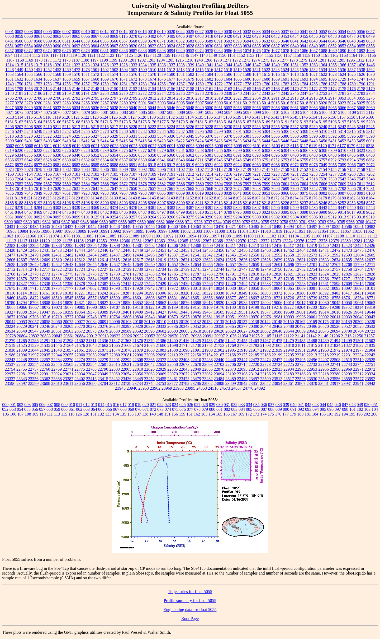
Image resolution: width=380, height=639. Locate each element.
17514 (254, 283)
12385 (33, 245)
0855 (361, 46)
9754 (255, 222)
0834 (247, 46)
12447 (114, 250)
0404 (161, 36)
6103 (276, 145)
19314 (358, 307)
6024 (124, 145)
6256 (114, 150)
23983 (178, 388)
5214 (85, 126)
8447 (342, 207)
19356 (56, 312)
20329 (149, 326)
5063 (313, 107)
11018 (265, 231)
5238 (304, 126)
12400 (126, 245)
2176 (351, 88)
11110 (350, 236)
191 (330, 414)
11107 (327, 236)
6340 (76, 155)
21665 (114, 345)
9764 (331, 222)
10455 (137, 226)
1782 (285, 84)
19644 (370, 312)
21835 (370, 345)
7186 (123, 174)
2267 (95, 93)
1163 (344, 55)
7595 (228, 183)
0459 (342, 36)
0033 (256, 31)
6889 (123, 164)
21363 (126, 340)
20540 (21, 331)
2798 (123, 98)
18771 (370, 298)
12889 (137, 279)
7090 (133, 169)
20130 (184, 321)
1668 (95, 79)
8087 (342, 193)
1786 (323, 84)
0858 (19, 50)
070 (138, 409)
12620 (172, 260)
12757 (335, 269)
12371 (252, 241)
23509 (265, 378)
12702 (323, 264)
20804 (22, 336)
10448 (114, 226)
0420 (228, 36)
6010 (38, 145)
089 (279, 409)
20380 (254, 326)
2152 (133, 88)
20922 (115, 336)
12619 (161, 260)
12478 (21, 255)
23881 (323, 383)
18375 (288, 293)
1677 (171, 79)
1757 (85, 84)
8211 (199, 202)
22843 (184, 369)
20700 (346, 331)
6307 (313, 150)
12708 (346, 264)
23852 (265, 383)
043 (315, 404)
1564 (19, 74)
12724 (79, 269)
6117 (304, 145)
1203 (151, 60)
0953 (190, 50)
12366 (194, 241)
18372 (277, 293)
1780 (266, 84)
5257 (95, 131)
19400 (114, 312)
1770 (209, 84)
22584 (91, 364)
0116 (123, 36)
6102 (266, 145)
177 (285, 414)
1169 (29, 60)
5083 (124, 112)
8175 (304, 198)
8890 (275, 212)
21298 (68, 340)
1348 (266, 65)
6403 (313, 155)
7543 (342, 179)
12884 (91, 279)
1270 (217, 60)
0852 (332, 46)
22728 (300, 364)
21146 (323, 336)
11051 (300, 231)
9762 (312, 222)
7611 (361, 183)
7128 (228, 169)
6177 (342, 145)
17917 (126, 288)
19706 (33, 317)
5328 (104, 136)
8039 (228, 193)
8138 (104, 198)
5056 (256, 107)
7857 (57, 193)
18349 (242, 293)
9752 (246, 222)
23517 (288, 378)
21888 (172, 350)
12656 (219, 264)
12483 (79, 255)
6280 (171, 150)
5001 (142, 103)
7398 (142, 179)
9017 (351, 212)
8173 (285, 198)
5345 (190, 136)
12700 (300, 264)
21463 (254, 340)
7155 (332, 169)
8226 (285, 202)
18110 (10, 293)
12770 (33, 274)
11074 (54, 236)
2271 (133, 93)
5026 (370, 103)
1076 (266, 50)
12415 (265, 245)
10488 (265, 226)
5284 (161, 131)
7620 (57, 188)
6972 (294, 164)
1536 (342, 69)
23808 (219, 383)
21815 (312, 345)
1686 (247, 79)
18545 (68, 298)
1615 (266, 74)
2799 (133, 98)
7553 (28, 183)
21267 (369, 336)
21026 (231, 336)
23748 (149, 383)
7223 (275, 174)
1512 (171, 69)
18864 (172, 302)
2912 (285, 98)
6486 (361, 155)
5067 (351, 107)
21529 (33, 345)
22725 (288, 364)
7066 (351, 164)
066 (109, 409)
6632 (85, 160)
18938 (242, 302)
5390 (313, 136)
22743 (346, 364)
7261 (361, 174)
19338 (21, 312)
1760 (114, 84)
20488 (288, 326)
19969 (242, 317)
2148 (95, 88)
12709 (358, 264)
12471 (323, 250)
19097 (103, 307)
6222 (28, 150)
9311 (323, 217)
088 (271, 409)
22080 (114, 355)
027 (197, 404)
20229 (21, 326)
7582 (161, 183)
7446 (256, 179)
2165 (247, 88)
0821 (142, 46)
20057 (33, 321)
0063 (57, 36)
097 (338, 409)
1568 (57, 74)
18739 (312, 298)
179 (293, 414)
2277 (190, 93)
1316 (28, 65)
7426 (228, 179)
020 (145, 404)
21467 (265, 340)
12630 (288, 260)
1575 (123, 74)
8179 (332, 198)
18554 (79, 298)
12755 (323, 269)
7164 (28, 174)
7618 (38, 188)
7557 (47, 183)
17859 (79, 288)
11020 (288, 231)
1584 (209, 74)
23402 (79, 378)
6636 (114, 160)
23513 (277, 378)
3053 (342, 98)
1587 (237, 74)
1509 (142, 69)
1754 (57, 84)
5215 (95, 126)
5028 (19, 107)
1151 (231, 55)
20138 (253, 321)
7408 (180, 179)
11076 (65, 236)
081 (219, 409)
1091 (351, 50)
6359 (161, 155)
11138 (78, 241)
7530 (323, 179)
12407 (184, 245)
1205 (170, 60)
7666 (199, 188)
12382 (368, 241)
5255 (85, 131)
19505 (219, 312)
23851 (254, 383)
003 (27, 404)
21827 (346, 345)
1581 (180, 74)
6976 (313, 164)
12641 (45, 264)
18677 (230, 298)
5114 (19, 117)
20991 (208, 336)
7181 (76, 174)
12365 (183, 241)
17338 (45, 283)
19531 (242, 312)
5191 (285, 122)
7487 (285, 179)
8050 (247, 193)
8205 (142, 202)
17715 (33, 288)
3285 (85, 103)
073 (160, 409)
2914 (304, 98)
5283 (152, 131)
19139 (172, 307)
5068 (361, 107)
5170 (95, 122)
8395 (247, 207)
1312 (360, 60)
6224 (47, 150)
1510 (152, 69)
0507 (28, 41)
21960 (312, 350)
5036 (95, 107)
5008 (209, 103)
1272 (236, 60)
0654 (28, 46)
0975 (209, 50)
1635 (47, 79)
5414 (104, 141)
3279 (28, 103)
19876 (196, 317)
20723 (370, 331)
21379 (149, 340)
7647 (114, 188)
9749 (227, 222)
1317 (38, 65)
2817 (199, 98)
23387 (68, 378)
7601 (285, 183)
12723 (68, 269)
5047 (180, 107)
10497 (312, 226)
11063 (8, 236)
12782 (137, 274)
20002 (323, 317)
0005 (47, 31)
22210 (300, 355)
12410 (219, 245)
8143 (133, 198)
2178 (361, 88)
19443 (184, 312)
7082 (67, 169)
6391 (237, 155)
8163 (218, 198)
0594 (247, 41)
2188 (57, 93)
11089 (134, 236)
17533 (265, 283)
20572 (79, 331)
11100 (248, 236)
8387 (190, 207)
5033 (66, 107)
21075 (254, 336)
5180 (190, 122)
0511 (66, 41)
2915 (313, 98)
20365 (230, 326)
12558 (288, 255)
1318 (47, 65)
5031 (47, 107)
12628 (265, 260)
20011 (335, 317)
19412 (149, 312)
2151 (123, 88)
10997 (162, 231)
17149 (230, 279)
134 (115, 414)
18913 (207, 302)
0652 (19, 46)
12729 (126, 269)
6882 (66, 164)
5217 (114, 126)
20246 (45, 326)
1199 (113, 60)
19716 (45, 317)
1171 (48, 60)
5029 (28, 107)
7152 (304, 169)
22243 (10, 359)
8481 (95, 212)
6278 (152, 150)
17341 (56, 283)
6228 (85, 150)
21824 (335, 345)
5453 (351, 141)
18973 (254, 302)
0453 (285, 36)
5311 (332, 131)
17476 (230, 283)
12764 (358, 269)
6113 (285, 145)
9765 (341, 222)
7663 (180, 188)
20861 (68, 336)
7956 (114, 193)
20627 (242, 331)
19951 (230, 317)
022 (160, 404)
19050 (346, 302)
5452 (342, 141)
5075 (48, 112)
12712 (10, 269)
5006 (190, 103)
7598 (256, 183)
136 (130, 414)
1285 (341, 60)
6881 (57, 164)
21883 (161, 350)
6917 (171, 164)
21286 (33, 340)
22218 (323, 355)
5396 (351, 136)
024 (175, 404)
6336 (38, 155)
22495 (300, 359)
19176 (219, 307)
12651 (161, 264)
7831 (370, 188)
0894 (171, 50)
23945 (120, 388)
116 (71, 414)
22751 (370, 364)
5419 (152, 141)
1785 (313, 84)
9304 (294, 217)
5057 (266, 107)
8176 (313, 198)
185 (322, 414)
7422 (209, 179)
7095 (152, 169)
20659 (300, 331)
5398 (370, 136)
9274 (180, 217)
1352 (304, 65)
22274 (79, 359)
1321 (66, 65)
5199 (361, 122)
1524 (285, 69)
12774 (56, 274)
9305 (304, 217)
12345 (90, 241)
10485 (254, 226)
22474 (265, 359)
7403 (161, 179)
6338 (57, 155)
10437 (68, 226)
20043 (370, 317)
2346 (294, 93)
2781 (342, 93)
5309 (313, 131)
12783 (149, 274)
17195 (288, 279)
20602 (161, 331)
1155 (269, 55)
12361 (136, 241)
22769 (56, 369)
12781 (126, 274)
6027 (152, 145)
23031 (68, 374)
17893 (103, 288)
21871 (103, 350)
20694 (335, 331)
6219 (9, 150)
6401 (304, 155)
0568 (133, 41)
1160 (316, 55)
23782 (184, 383)
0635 (275, 41)
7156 (342, 169)
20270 (79, 326)
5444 (266, 141)
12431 (45, 250)
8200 (104, 202)
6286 (228, 150)
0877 (76, 50)
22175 (242, 355)
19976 (265, 317)
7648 (123, 188)
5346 (199, 136)
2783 (361, 93)
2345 (285, 93)
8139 (114, 198)
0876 (66, 50)
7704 (304, 188)
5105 (314, 112)
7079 (38, 169)
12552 (277, 255)
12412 (242, 245)
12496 (149, 255)
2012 (38, 88)
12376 (299, 241)
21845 (45, 350)
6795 (361, 160)
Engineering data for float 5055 (190, 609)
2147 (85, 88)
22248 (21, 359)
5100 (266, 112)
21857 (68, 350)
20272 (91, 326)
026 (190, 404)
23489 (230, 378)
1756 (76, 84)
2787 (28, 98)
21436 (219, 340)
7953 (104, 193)
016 (116, 404)
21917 (254, 350)
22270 (68, 359)
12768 (10, 274)
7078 (29, 169)
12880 (45, 279)
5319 (19, 136)
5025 (361, 103)
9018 (361, 212)
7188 (142, 174)
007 (49, 404)
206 (374, 414)
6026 (143, 145)
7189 (152, 174)
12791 (230, 274)
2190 (76, 93)
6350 (85, 155)
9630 (27, 222)
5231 (237, 126)
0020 (171, 31)
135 (123, 414)
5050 (209, 107)
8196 (66, 202)
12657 (230, 264)
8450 (351, 207)
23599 (33, 383)
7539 (332, 179)
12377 (310, 241)
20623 (230, 331)
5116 (38, 117)
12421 (335, 245)
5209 (38, 126)
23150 (277, 374)
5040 (133, 107)
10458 (161, 226)
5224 (171, 126)
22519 (358, 359)
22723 (265, 364)
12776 (79, 274)
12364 (171, 241)
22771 (68, 369)
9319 (370, 217)
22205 (288, 355)
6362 (190, 155)
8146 (161, 198)
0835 (256, 46)
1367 (351, 65)
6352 (95, 155)
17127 (219, 279)
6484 (342, 155)
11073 (42, 236)
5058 (275, 107)
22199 (277, 355)
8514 (218, 212)
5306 (285, 131)
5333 (152, 136)
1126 (138, 55)
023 (168, 404)
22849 (196, 369)
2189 (66, 93)
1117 (54, 55)
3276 (370, 98)
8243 (313, 202)
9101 (85, 217)
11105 (305, 236)
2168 (275, 88)
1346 (247, 65)
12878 (21, 279)
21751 (207, 345)
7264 (19, 179)
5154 (313, 117)
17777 (68, 288)
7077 (19, 169)
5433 (237, 141)
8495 (152, 212)
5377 (218, 136)
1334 (142, 65)
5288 (190, 131)
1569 (66, 74)
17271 (346, 279)
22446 (230, 359)
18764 (358, 298)
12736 (172, 269)
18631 (172, 298)
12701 (312, 264)
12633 (323, 260)
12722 (56, 269)
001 (13, 404)
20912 (92, 336)
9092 (38, 217)
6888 (114, 164)
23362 (45, 378)
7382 (104, 179)
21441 (230, 340)
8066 (285, 193)
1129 (166, 55)
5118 (47, 117)
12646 (103, 264)
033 (242, 404)
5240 (323, 126)
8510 (199, 212)
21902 (219, 350)
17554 (312, 283)
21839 (21, 350)
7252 (304, 174)
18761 (346, 298)
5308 (304, 131)
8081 (313, 193)
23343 (21, 378)
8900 (323, 212)
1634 (38, 79)
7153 (313, 169)
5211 (57, 126)
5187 (247, 122)
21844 (33, 350)
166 (226, 414)
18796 (33, 302)
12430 (33, 250)
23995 (190, 388)
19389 (103, 312)
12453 (184, 250)
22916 (265, 369)
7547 (361, 179)
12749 (265, 269)
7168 (66, 174)
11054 (323, 231)
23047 (91, 374)
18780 (10, 302)
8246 (323, 202)
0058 (9, 36)
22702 (219, 364)
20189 (346, 321)
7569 (114, 183)
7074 (10, 169)
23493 (242, 378)
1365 (332, 65)
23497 (254, 378)
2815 (180, 98)
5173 (123, 122)
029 (212, 404)
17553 (300, 283)
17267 (335, 279)
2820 (228, 98)
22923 (277, 369)
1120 (82, 55)
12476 (370, 250)
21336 (103, 340)
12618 (149, 260)
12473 (346, 250)
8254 (361, 202)
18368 (265, 293)
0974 (199, 50)
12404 (161, 245)
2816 (190, 98)
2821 (237, 98)
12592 (335, 255)
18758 (335, 298)
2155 (161, 88)
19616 (335, 312)
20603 (172, 331)
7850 (47, 193)
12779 (103, 274)
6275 (123, 150)
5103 (295, 112)
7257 (332, 174)
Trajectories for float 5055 (190, 591)
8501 (190, 212)
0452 (275, 36)
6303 (275, 150)
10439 (79, 226)
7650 (133, 188)
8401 (266, 207)
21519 (10, 345)
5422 (180, 141)
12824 (323, 274)
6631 (76, 160)
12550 (254, 255)
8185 (9, 202)
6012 (57, 145)
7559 (66, 183)
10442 (91, 226)
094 (315, 409)
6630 (66, 160)
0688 (38, 46)
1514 (190, 69)
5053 (237, 107)
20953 (150, 336)
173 (256, 414)
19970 (254, 317)
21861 (79, 350)
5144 (284, 117)
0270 (133, 36)
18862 (161, 302)
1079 (294, 50)
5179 (180, 122)
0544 (76, 41)
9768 (360, 222)
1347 (256, 65)
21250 (358, 336)
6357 (142, 155)
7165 (38, 174)
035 (256, 404)
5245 (370, 126)
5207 (19, 126)
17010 (161, 279)
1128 (157, 55)
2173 (323, 88)
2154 (152, 88)
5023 (342, 103)
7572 (123, 183)
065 (101, 409)
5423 (190, 141)
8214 (228, 202)
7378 (85, 179)
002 (20, 404)
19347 (45, 312)
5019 (313, 103)
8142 (123, 198)
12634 (335, 260)
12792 (242, 274)
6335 (28, 155)
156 (175, 414)
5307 (294, 131)
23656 (79, 383)
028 (205, 404)
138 (145, 414)
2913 (294, 98)
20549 (45, 331)
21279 (10, 340)
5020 (323, 103)
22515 (346, 359)
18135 (33, 293)
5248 (28, 131)
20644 (288, 331)
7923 (85, 193)
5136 (208, 117)
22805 (126, 369)
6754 (294, 160)
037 (271, 404)
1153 (250, 55)
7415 (199, 179)
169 (241, 414)
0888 (142, 50)
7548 (370, 179)
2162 (218, 88)
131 (93, 414)
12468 (312, 250)
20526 (335, 326)
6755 (304, 160)
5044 (152, 107)
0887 (133, 50)
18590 (114, 298)
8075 (304, 193)
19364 (79, 312)
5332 (142, 136)
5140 (246, 117)
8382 (161, 207)
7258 (342, 174)
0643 (313, 41)
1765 (161, 84)
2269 (114, 93)
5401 (28, 141)
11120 (45, 241)
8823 (266, 212)
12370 (241, 241)
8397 (256, 207)
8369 (95, 207)
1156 (278, 55)
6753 (285, 160)
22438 (207, 359)
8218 (266, 202)
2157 (180, 88)
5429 (228, 141)
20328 (137, 326)
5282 (142, 131)
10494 (288, 226)
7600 (275, 183)
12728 (114, 269)
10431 (10, 226)
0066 (85, 36)
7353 (66, 179)
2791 (66, 98)
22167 (219, 355)
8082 (323, 193)
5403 (47, 141)
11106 (316, 236)
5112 (370, 112)
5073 (29, 112)
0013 (114, 31)
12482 (68, 255)
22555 (45, 364)
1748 (370, 79)
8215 (237, 202)
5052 (228, 107)
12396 (103, 245)
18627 (161, 298)
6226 (66, 150)
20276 (103, 326)
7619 (47, 188)
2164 (237, 88)
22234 (358, 355)
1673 (142, 79)
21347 (114, 340)
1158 (297, 55)
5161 (9, 122)
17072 (184, 279)
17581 (323, 283)
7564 (85, 183)
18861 (149, 302)
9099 (76, 217)
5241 (332, 126)
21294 (56, 340)
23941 (358, 383)
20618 (196, 331)
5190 (275, 122)
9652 (113, 222)
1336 (161, 65)
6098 (238, 145)
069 (131, 409)
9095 (57, 217)
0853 (342, 46)
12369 (229, 241)
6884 (85, 164)
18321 (195, 293)
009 (64, 404)
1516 (209, 69)
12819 (265, 274)
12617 (137, 260)
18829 (114, 302)
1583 (199, 74)
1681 (199, 79)
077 (190, 409)
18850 (126, 302)
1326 (104, 65)
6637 (123, 160)
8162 (209, 198)
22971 (358, 369)
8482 (104, 212)
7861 (66, 193)
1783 (294, 84)
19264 (300, 307)
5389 (304, 136)
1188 (85, 60)
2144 (57, 88)
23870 (312, 383)
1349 (275, 65)
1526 (304, 69)
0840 (294, 46)
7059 (342, 164)
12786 (184, 274)
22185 (254, 355)
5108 (342, 112)
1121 (91, 55)
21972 (335, 350)
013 (94, 404)
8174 (294, 198)
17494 (242, 283)
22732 (312, 364)
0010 (85, 31)
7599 (266, 183)
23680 (91, 383)
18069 (300, 288)
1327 (114, 65)
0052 (323, 31)
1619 (304, 74)
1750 (19, 84)
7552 (19, 183)
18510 (56, 298)
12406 (172, 245)
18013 (196, 288)
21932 (265, 350)
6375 (199, 155)
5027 (9, 107)
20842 (57, 336)
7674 (237, 188)
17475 (219, 283)
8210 (190, 202)
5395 (342, 136)
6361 (180, 155)
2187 (47, 93)
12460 (265, 250)
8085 (332, 193)
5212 (66, 126)
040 (293, 404)
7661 (171, 188)
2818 (209, 98)
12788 (207, 274)
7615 (28, 188)
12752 (300, 269)
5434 (247, 141)
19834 (137, 317)
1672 (133, 79)
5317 (370, 131)
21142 (311, 336)
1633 (28, 79)
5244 (361, 126)
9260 (142, 217)
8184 (370, 198)
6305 (294, 150)
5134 (189, 117)
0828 (190, 46)
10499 (323, 226)
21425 (196, 340)
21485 (300, 340)
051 (375, 404)
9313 (342, 217)
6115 (294, 145)
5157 (341, 117)
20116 (172, 321)
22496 (312, 359)
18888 (196, 302)
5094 (228, 112)
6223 (38, 150)
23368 (56, 378)
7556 (38, 183)
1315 (19, 65)
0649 (361, 41)
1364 (323, 65)
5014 (266, 103)
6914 (142, 164)
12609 (45, 260)
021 (153, 404)
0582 (180, 41)
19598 (288, 312)
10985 (34, 231)
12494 (137, 255)
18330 (218, 293)
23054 (126, 374)
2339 (228, 93)
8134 (95, 198)
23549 (323, 378)
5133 (180, 117)
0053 (332, 31)
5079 (86, 112)
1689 (275, 79)
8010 (190, 193)
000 (5, 404)
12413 (254, 245)
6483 (332, 155)
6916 (161, 164)
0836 (266, 46)
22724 (277, 364)
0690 (57, 46)
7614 (19, 188)
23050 (114, 374)
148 (160, 414)
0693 (85, 46)
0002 (19, 31)
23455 (161, 378)
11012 (231, 231)
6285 (218, 150)
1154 (259, 55)
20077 (80, 321)
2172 (313, 88)
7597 (247, 183)
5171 (104, 122)
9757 (274, 222)
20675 (323, 331)
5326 (85, 136)
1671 (123, 79)
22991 (45, 374)
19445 (196, 312)
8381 (152, 207)
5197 (342, 122)
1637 (57, 79)
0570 (152, 41)
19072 (45, 307)
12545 (230, 255)
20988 (196, 336)
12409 (207, 245)
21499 (346, 340)
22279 (103, 359)
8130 (85, 198)
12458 (242, 250)
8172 (275, 198)
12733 (149, 269)
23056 (137, 374)
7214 (209, 174)
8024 (209, 193)
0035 (275, 31)
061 (72, 409)
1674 (152, 79)
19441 (172, 312)
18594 (126, 298)
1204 (160, 60)
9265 (161, 217)
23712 (114, 383)
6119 (313, 145)
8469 (38, 212)
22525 (370, 359)
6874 (28, 164)
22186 (265, 355)
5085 (143, 112)
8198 (85, 202)
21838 (10, 350)
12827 (358, 274)
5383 (256, 136)
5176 (152, 122)
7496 (294, 179)
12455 (207, 250)
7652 (142, 188)
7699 (285, 188)
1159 (306, 55)
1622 (323, 74)
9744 (217, 222)
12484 (91, 255)
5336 (171, 136)
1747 (361, 79)
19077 (68, 307)
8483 (114, 212)
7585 (171, 183)
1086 (304, 50)
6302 (266, 150)
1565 (28, 74)
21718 (184, 345)
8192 (38, 202)
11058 (357, 231)
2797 (114, 98)
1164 (353, 55)
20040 (358, 317)
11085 (111, 236)
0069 (114, 36)
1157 (287, 55)
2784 (370, 93)
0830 (209, 46)
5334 (161, 136)
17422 (137, 283)
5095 (238, 112)
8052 (256, 193)
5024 (351, 103)
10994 (127, 231)
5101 (276, 112)
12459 (254, 250)
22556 (56, 364)
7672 (228, 188)
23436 (126, 378)
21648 (91, 345)
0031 (237, 31)
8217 (256, 202)
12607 (21, 260)
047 (345, 404)
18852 (137, 302)
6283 (199, 150)
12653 (184, 264)
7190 (161, 174)
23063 (149, 374)
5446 (285, 141)
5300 (228, 131)
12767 (370, 269)
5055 (247, 107)
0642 (304, 41)
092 (301, 409)
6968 (275, 164)
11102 (271, 236)
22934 (288, 369)
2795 (95, 98)
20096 (115, 321)
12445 (91, 250)
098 (345, 409)
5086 (152, 112)
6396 (275, 155)
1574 (114, 74)
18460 (10, 298)
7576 (142, 183)
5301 (237, 131)
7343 (28, 179)
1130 (175, 55)
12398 (114, 245)
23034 (79, 374)
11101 (260, 236)
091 (293, 409)
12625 (230, 260)
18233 (91, 293)
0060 (28, 36)
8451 (361, 207)
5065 (332, 107)
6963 (256, 164)
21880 (149, 350)
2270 (123, 93)
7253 (313, 174)
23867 (300, 383)
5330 (123, 136)
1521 (256, 69)
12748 (254, 269)
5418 (142, 141)
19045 (335, 302)
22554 (33, 364)
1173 (66, 60)
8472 (47, 212)
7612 (370, 183)
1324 (95, 65)
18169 (56, 293)
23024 (56, 374)
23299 (346, 374)
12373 (275, 241)
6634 (104, 160)
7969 (133, 193)
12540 (184, 255)
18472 (33, 298)
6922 (218, 164)
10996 (150, 231)
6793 (342, 160)
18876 (184, 302)
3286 (95, 103)
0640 (285, 41)
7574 (133, 183)
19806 (126, 317)
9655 (122, 222)
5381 (247, 136)
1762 (133, 84)
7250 (285, 174)
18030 (230, 288)
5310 (323, 131)
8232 (294, 202)
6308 (323, 150)
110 (43, 414)
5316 (361, 131)
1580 (171, 74)
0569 (142, 41)
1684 (228, 79)
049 (360, 404)
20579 (103, 331)
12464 (300, 250)
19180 (230, 307)
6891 (133, 164)
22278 (91, 359)
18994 (265, 302)
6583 (38, 160)
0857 (9, 50)
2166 (256, 88)
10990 (92, 231)
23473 (184, 378)
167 (234, 414)
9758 (284, 222)
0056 (361, 31)
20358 (219, 326)
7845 (28, 193)
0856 (370, 46)
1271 (227, 60)
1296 (350, 60)
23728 (126, 383)
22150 (196, 355)
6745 (209, 160)
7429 (237, 179)
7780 (323, 188)
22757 (33, 369)
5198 (351, 122)
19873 (172, 317)
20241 (33, 326)
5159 (360, 117)
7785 (332, 188)
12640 (33, 264)
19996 (300, 317)
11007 (208, 231)
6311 (351, 150)
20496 (312, 326)
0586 (199, 41)
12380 (345, 241)
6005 (19, 145)
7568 (104, 183)
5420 (161, 141)
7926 (95, 193)
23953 (143, 388)
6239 (104, 150)
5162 (19, 122)
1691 (285, 79)
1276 (274, 60)
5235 (275, 126)
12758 (346, 269)
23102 (230, 374)
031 (227, 404)
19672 (10, 317)
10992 (116, 231)
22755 (21, 369)
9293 (228, 217)
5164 (38, 122)
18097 (346, 288)
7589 (199, 183)
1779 (256, 84)
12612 (79, 260)
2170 (294, 88)
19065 (10, 307)
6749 (247, 160)
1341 (209, 65)
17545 (288, 283)
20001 (312, 317)
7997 (152, 193)
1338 (180, 65)
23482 (207, 378)
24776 (248, 388)
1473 (85, 69)
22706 (230, 364)
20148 (277, 321)
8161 (199, 198)
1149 (213, 55)
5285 (171, 131)
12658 (242, 264)
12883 (79, 279)
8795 (237, 212)
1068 (237, 50)
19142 (184, 307)
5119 (57, 117)
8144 (142, 198)
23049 (103, 374)
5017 (294, 103)
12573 (312, 255)
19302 (346, 307)
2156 (171, 88)
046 (338, 404)
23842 (242, 383)
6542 (28, 160)
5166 (57, 122)
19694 (21, 317)
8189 (28, 202)
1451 (38, 69)
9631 (37, 222)
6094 (200, 145)
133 (108, 414)
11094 (191, 236)
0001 (9, 31)
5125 (113, 117)
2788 (38, 98)
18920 (219, 302)
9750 (236, 222)
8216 (247, 202)
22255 (33, 359)
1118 (64, 55)
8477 (76, 212)
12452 (172, 250)
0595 (256, 41)
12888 (126, 279)
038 (279, 404)
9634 (56, 222)
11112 (372, 236)
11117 (22, 241)
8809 (247, 212)
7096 (162, 169)
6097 (228, 145)
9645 (84, 222)
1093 (370, 50)
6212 (361, 145)
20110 (161, 321)
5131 (161, 117)
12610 (56, 260)
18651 (196, 298)
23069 (161, 374)
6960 (247, 164)
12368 (217, 241)
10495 (300, 226)
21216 (346, 336)
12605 (370, 255)
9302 (275, 217)
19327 (10, 312)
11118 (33, 241)
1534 (323, 69)
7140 (256, 169)
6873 (19, 164)
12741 (196, 269)
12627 (254, 260)
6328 (370, 150)
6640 (152, 160)
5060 (285, 107)
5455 (361, 141)
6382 (218, 155)
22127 (184, 355)
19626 (346, 312)
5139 (237, 117)
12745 (230, 269)
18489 (45, 298)
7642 (104, 188)
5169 (85, 122)
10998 (174, 231)
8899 (313, 212)
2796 (104, 98)
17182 (277, 279)
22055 (68, 355)
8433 (304, 207)
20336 (172, 326)
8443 (323, 207)
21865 (91, 350)
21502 (370, 340)
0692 (76, 46)
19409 (137, 312)
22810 (137, 369)
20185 (335, 321)
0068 (104, 36)
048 (352, 404)
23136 (265, 374)
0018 (152, 31)
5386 (285, 136)
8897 (294, 212)
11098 (225, 236)
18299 (149, 293)
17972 (172, 288)
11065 (19, 236)
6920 (199, 164)
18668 (219, 298)
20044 (10, 321)
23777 (172, 383)
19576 (254, 312)
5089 (181, 112)
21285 (21, 340)
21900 (207, 350)
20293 (126, 326)
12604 (358, 255)
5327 (95, 136)
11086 (122, 236)
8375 (123, 207)
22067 (103, 355)
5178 (171, 122)
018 (131, 404)
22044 (56, 355)
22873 (230, 369)
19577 (265, 312)
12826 (346, 274)
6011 (48, 145)
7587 (190, 183)
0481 (9, 41)
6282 (190, 150)
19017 (300, 302)
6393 (256, 155)
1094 (8, 55)
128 (86, 414)
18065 (288, 288)
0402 (152, 36)
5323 (57, 136)
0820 (133, 46)
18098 (358, 288)
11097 (214, 236)
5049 (199, 107)
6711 (199, 160)
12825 (335, 274)
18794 (21, 302)
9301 (266, 217)
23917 (335, 383)
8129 (76, 198)
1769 (199, 84)
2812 (152, 98)
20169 (311, 321)
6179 (351, 145)
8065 (275, 193)
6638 (133, 160)
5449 (313, 141)
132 (101, 414)
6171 (332, 145)
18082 (323, 288)
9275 (190, 217)
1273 (246, 60)
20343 (184, 326)
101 (352, 409)
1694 (313, 79)
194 (344, 414)
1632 (19, 79)
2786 (19, 98)
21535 (45, 345)
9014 (342, 212)
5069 (370, 107)
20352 (196, 326)
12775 (68, 274)
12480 (45, 255)
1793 (9, 88)
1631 (9, 79)
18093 (335, 288)
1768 (190, 84)
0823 (161, 46)
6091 (171, 145)
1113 (18, 55)
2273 (152, 93)
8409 (294, 207)
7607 (332, 183)
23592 (370, 378)
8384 (180, 207)
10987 (58, 231)
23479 (196, 378)
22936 (300, 369)
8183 (361, 198)
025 (182, 404)
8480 (85, 212)
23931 (346, 383)
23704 (103, 383)
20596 (149, 331)
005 (35, 404)
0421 (237, 36)
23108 (242, 374)
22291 (114, 359)
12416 (277, 245)
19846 (161, 317)
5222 (152, 126)
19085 (80, 307)
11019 (277, 231)
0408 (199, 36)
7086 (105, 169)
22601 (103, 364)
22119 (172, 355)
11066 (31, 236)
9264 (152, 217)
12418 (300, 245)
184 (315, 414)
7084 (86, 169)
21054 (243, 336)
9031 (9, 217)
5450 (323, 141)
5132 (170, 117)
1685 (237, 79)
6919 (190, 164)
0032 (247, 31)
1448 (9, 69)
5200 (370, 122)
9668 (179, 222)
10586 (346, 226)
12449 (137, 250)
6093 (190, 145)
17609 (346, 283)
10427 (370, 222)
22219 (335, 355)
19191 (242, 307)
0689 (47, 46)
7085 (95, 169)
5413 (95, 141)
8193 (47, 202)
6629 (57, 160)
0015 (133, 31)
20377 (242, 326)
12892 (149, 279)
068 (123, 409)
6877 (38, 164)
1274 (255, 60)
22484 (288, 359)
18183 (68, 293)
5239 (313, 126)
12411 (230, 245)
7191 (171, 174)
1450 (28, 69)
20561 (56, 331)
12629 (277, 260)
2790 (57, 98)
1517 (218, 69)
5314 (342, 131)
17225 (300, 279)
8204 (133, 202)
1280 (312, 60)
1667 (85, 79)
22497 (323, 359)
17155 (242, 279)
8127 (66, 198)
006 (42, 404)
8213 (218, 202)
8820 (256, 212)
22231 (346, 355)
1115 (36, 55)
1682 (209, 79)
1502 (104, 69)
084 (242, 409)
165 (219, 414)
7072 (370, 164)
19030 (323, 302)
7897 (76, 193)
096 (330, 409)
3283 (66, 103)
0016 (142, 31)
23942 (370, 383)
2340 (237, 93)
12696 (288, 264)
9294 (237, 217)
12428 (10, 250)
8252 (342, 202)
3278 (19, 103)
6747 (228, 160)
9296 (247, 217)
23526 (300, 378)
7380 (95, 179)
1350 (285, 65)
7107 (200, 169)
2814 (171, 98)
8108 (370, 193)
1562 (370, 69)
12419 (312, 245)
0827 (180, 46)
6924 (237, 164)
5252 (66, 131)
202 (367, 414)
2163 (228, 88)
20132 (195, 321)
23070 (172, 374)
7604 (304, 183)
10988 (69, 231)
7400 (152, 179)
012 (86, 404)
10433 (21, 226)
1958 (28, 88)
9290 (209, 217)
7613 (9, 188)
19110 (126, 307)
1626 (361, 74)
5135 (199, 117)
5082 (114, 112)
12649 (137, 264)
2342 (256, 93)
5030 (38, 107)
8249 (332, 202)
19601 (300, 312)
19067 (33, 307)
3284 (76, 103)
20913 (103, 336)
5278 (104, 131)
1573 (104, 74)
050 (367, 404)
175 (271, 414)
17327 (21, 283)
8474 (57, 212)
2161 (209, 88)
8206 (152, 202)
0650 (370, 41)
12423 (346, 245)
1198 (104, 60)
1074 (247, 50)
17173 (265, 279)
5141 (256, 117)
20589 (126, 331)
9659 (141, 222)
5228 (209, 126)
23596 (10, 383)
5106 (323, 112)
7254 (323, 174)
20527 (346, 326)
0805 (104, 46)
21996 (21, 355)
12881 (56, 279)
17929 (137, 288)
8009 (180, 193)
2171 (304, 88)
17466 (207, 283)
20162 (300, 321)
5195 (323, 122)
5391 (323, 136)
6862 (370, 160)
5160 (370, 117)
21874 (114, 350)
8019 (199, 193)
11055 (334, 231)
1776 (228, 84)
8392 (218, 207)
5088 (171, 112)
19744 (79, 317)
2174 (332, 88)
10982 (370, 226)
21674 (137, 345)
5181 (199, 122)
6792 (332, 160)
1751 (28, 84)
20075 (68, 321)
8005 (161, 193)
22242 (370, 355)
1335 (152, 65)
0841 (304, 46)
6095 (209, 145)
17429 (161, 283)
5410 (66, 141)
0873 (38, 50)
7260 (351, 174)
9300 (256, 217)
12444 (79, 250)
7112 (209, 169)
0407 (190, 36)
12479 (33, 255)
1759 (104, 84)
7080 (48, 169)
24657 (236, 388)
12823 (312, 274)
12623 (207, 260)
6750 (256, 160)
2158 (190, 88)
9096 (66, 217)
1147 (194, 55)
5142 (265, 117)
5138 (227, 117)
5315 (351, 131)
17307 (358, 279)
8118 (19, 198)
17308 (370, 279)
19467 (207, 312)
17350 (68, 283)
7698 (275, 188)
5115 (29, 117)
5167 (66, 122)
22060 (79, 355)
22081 (126, 355)
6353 (104, 155)
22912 (254, 369)
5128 (142, 117)
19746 (91, 317)
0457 (323, 36)
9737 (208, 222)
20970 (173, 336)
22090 (137, 355)
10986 (46, 231)
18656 (207, 298)
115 (64, 414)
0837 (275, 46)
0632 (266, 41)
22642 (149, 364)
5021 (332, 103)
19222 (288, 307)
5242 (342, 126)
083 (234, 409)
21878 (126, 350)
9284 (199, 217)
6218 (370, 145)
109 (35, 414)
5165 (47, 122)
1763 (142, 84)
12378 (322, 241)
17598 (335, 283)
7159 (370, 169)
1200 (122, 60)
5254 (76, 131)
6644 (190, 160)
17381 (91, 283)
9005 (332, 212)
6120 (323, 145)
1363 (313, 65)
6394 (266, 155)
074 (168, 409)
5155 (322, 117)
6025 (133, 145)
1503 (114, 69)
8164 (228, 198)
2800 (142, 98)
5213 (76, 126)
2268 (104, 93)
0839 (285, 46)
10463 (196, 226)
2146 (76, 88)
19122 (149, 307)
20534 (10, 331)
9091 (28, 217)
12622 (196, 260)
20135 (218, 321)
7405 (171, 179)
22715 (242, 364)
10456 (149, 226)
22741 (335, 364)
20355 (207, 326)
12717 (45, 269)
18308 (172, 293)
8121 (28, 198)
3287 (104, 103)
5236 (285, 126)
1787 (332, 84)
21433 (207, 340)
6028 (162, 145)
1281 (322, 60)
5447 (294, 141)
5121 (75, 117)
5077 (67, 112)
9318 (361, 217)
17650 (370, 283)
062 (79, 409)
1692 (294, 79)
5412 (85, 141)
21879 (137, 350)
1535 (332, 69)
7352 (57, 179)
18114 (21, 293)
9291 (218, 217)
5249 (38, 131)
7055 (332, 164)
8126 (57, 198)
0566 (114, 41)
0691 (66, 46)
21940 (288, 350)
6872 (9, 164)
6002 (10, 145)
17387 (103, 283)
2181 (19, 93)
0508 (38, 41)
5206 (9, 126)
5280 (123, 131)
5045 (161, 107)
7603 (294, 183)
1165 (362, 55)
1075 (256, 50)
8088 (351, 193)
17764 (56, 288)
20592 (137, 331)
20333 (161, 326)
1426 (361, 65)
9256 (123, 217)
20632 (265, 331)
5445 (275, 141)
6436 (323, 155)
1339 (190, 65)
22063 (91, 355)
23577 (358, 378)
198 (359, 414)
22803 (114, 369)
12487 (114, 255)
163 (204, 414)
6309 (332, 150)
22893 (242, 369)
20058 (45, 321)
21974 (346, 350)
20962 (161, 336)
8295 (47, 207)
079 (205, 409)
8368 (85, 207)
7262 (370, 174)
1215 (179, 60)
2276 (180, 93)
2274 (161, 93)
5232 (247, 126)
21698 (172, 345)
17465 (196, 283)
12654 (196, 264)
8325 (66, 207)
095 (323, 409)
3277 (9, 103)
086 (256, 409)
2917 (332, 98)
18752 (323, 298)
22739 (323, 364)
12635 (346, 260)
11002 (185, 231)
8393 (228, 207)
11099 (237, 236)
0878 (85, 50)
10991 (104, 231)
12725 (91, 269)
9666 (170, 222)
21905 (230, 350)
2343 (266, 93)
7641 (95, 188)
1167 (10, 60)
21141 (300, 336)
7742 (313, 188)
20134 (207, 321)
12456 (219, 250)
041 (301, 404)
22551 (21, 364)
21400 (172, 340)
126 (78, 414)
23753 (161, 383)
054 (20, 409)
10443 (103, 226)
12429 (21, 250)
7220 (247, 174)
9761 (303, 222)
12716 (33, 269)
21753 (219, 345)
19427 (161, 312)
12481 (56, 255)
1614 (256, 74)
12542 (207, 255)
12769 (21, 274)
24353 (201, 388)
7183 (95, 174)
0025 (190, 31)
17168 (254, 279)
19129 (161, 307)
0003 (28, 31)
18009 (184, 288)
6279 (161, 150)
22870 (219, 369)
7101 (171, 169)
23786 (196, 383)
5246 (9, 131)
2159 (199, 88)
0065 (76, 36)
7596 (237, 183)
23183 (288, 374)
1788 (342, 84)
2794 (85, 98)
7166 (47, 174)
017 (123, 404)
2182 (28, 93)
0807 (114, 46)
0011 (95, 31)
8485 (123, 212)
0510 (57, 41)
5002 (152, 103)
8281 (28, 207)
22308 (137, 359)
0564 (95, 41)
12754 (312, 269)
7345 (38, 179)
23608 (45, 383)
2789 (47, 98)
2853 (247, 98)
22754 (10, 369)
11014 (243, 231)
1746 (351, 79)
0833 (237, 46)
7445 (247, 179)
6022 (105, 145)
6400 (294, 155)
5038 (114, 107)
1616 (275, 74)
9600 (8, 222)
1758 (95, 84)
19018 (312, 302)
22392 (172, 359)
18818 (56, 302)
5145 (294, 117)
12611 (68, 260)
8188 (19, 202)
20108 (138, 321)
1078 (285, 50)
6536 (9, 160)
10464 (207, 226)
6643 (180, 160)
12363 (159, 241)
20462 (277, 326)
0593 (237, 41)
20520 (323, 326)
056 (35, 409)
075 (175, 409)
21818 (323, 345)
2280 (218, 93)
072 (153, 409)
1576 (133, 74)
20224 (10, 326)
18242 (102, 293)
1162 (334, 55)
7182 (85, 174)
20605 (184, 331)
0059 (19, 36)
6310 (342, 150)
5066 (342, 107)
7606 (323, 183)
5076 (57, 112)
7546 (351, 179)
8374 (114, 207)
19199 (254, 307)
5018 (304, 103)
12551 (265, 255)
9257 (133, 217)
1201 (132, 60)
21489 (323, 340)
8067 (294, 193)
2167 (266, 88)
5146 (303, 117)
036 (264, 404)
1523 (275, 69)
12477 (10, 255)
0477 (351, 36)
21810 (288, 345)
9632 (46, 222)
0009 (76, 31)
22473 (254, 359)
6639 (142, 160)
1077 (275, 50)
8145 (152, 198)
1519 (237, 69)
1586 (228, 74)
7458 (266, 179)
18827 (103, 302)
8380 (142, 207)
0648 (351, 41)
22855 (207, 369)
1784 (304, 84)
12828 (370, 274)
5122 (85, 117)
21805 (277, 345)
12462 (288, 250)
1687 (256, 79)
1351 (294, 65)
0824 (171, 46)
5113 (10, 117)
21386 (161, 340)
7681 (247, 188)
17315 (10, 283)
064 (94, 409)
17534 (277, 283)
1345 (237, 65)
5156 (332, 117)
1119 (73, 55)
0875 (57, 50)
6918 (180, 164)
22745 (358, 364)
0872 (28, 50)
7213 (199, 174)
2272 (142, 93)
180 (300, 414)
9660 (151, 222)
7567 (95, 183)
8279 (19, 207)
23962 (155, 388)
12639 (21, 264)
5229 (218, 126)
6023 (114, 145)
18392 (323, 293)
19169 (207, 307)
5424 (199, 141)
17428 (149, 283)
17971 (161, 288)
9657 (132, 222)
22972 (370, 369)
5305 (275, 131)
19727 (68, 317)
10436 (56, 226)
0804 (95, 46)
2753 (323, 93)
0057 (370, 31)
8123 (38, 198)
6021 (95, 145)
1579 (161, 74)
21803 (265, 345)
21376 (137, 340)
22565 (68, 364)
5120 (66, 117)
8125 (47, 198)
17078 (196, 279)
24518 (213, 388)
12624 (219, 260)
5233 (256, 126)
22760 (45, 369)
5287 (180, 131)
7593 (209, 183)
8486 (133, 212)
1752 (38, 84)
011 (79, 404)
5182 (209, 122)
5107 (333, 112)
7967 (123, 193)
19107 (115, 307)
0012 (104, 31)
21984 (370, 350)
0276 (142, 36)
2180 (9, 93)
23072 (184, 374)
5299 (218, 131)
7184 (104, 174)
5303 (256, 131)
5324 (66, 136)
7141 (266, 169)
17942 (149, 288)
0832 (228, 46)
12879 (33, 279)
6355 (123, 155)
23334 (370, 374)
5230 (228, 126)
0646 (342, 41)
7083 (76, 169)
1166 (372, 55)
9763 (322, 222)
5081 (105, 112)
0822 (152, 46)
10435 (45, 226)
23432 (114, 378)
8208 (171, 202)
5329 (114, 136)
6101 (257, 145)
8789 (228, 212)
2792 (76, 98)
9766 (350, 222)
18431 (358, 293)
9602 (18, 222)
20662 (312, 331)
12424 (358, 245)
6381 (209, 155)
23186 (300, 374)
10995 (139, 231)
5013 (256, 103)
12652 (172, 264)
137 (138, 414)
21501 (358, 340)
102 (360, 409)
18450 (369, 293)
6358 (152, 155)
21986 (10, 355)
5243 (351, 126)
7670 (218, 188)
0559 (85, 41)
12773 (45, 274)
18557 (91, 298)
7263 (9, 179)
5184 (228, 122)
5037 (104, 107)
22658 (172, 364)
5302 (247, 131)
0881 (104, 50)
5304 (266, 131)
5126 (123, 117)
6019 (76, 145)
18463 (21, 298)
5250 (47, 131)
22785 (91, 369)
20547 (33, 331)
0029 (218, 31)
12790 (219, 274)
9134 (104, 217)
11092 (168, 236)
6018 (67, 145)
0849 (313, 46)
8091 (361, 193)
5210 (47, 126)
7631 (76, 188)
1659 (76, 79)
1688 (266, 79)
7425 (218, 179)
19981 (277, 317)
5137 (218, 117)
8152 (190, 198)
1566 (38, 74)
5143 (275, 117)
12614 (103, 260)
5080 (95, 112)
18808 (45, 302)
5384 (266, 136)
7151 (294, 169)
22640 (137, 364)
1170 (38, 60)
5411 (76, 141)
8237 (304, 202)
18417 (346, 293)
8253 (351, 202)
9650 (103, 222)
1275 (265, 60)
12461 (277, 250)
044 (323, 404)
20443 (265, 326)
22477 (277, 359)
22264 (56, 359)
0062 (47, 36)
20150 (288, 321)
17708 (21, 288)
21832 (358, 345)
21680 (161, 345)
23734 (137, 383)
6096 (219, 145)
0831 (218, 46)
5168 (76, 122)
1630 (370, 74)
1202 (141, 60)
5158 (351, 117)
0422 (247, 36)
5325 (76, 136)
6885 (95, 164)
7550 (9, 183)
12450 (149, 250)
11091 (157, 236)
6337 (47, 155)
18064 (277, 288)
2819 (218, 98)
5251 (57, 131)
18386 (300, 293)
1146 (185, 55)
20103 (126, 321)
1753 (47, 84)
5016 (285, 103)
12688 (265, 264)
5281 (133, 131)
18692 (242, 298)
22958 (335, 369)
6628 (47, 160)
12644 (79, 264)
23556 (335, 378)
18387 (311, 293)
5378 (228, 136)
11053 (311, 231)
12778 (91, 274)
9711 (189, 222)
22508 (335, 359)
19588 (277, 312)
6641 (161, 160)
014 (101, 404)
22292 (126, 359)
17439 (184, 283)
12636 (358, 260)
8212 (209, 202)
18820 (68, 302)
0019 (161, 31)
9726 (198, 222)
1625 (351, 74)
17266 (323, 279)
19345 (33, 312)
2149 (104, 88)
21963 (323, 350)
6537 (19, 160)
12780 (114, 274)
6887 (104, 164)
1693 (304, 79)
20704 (358, 331)
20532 (370, 326)
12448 (126, 250)
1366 (342, 65)
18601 (137, 298)
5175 (142, 122)
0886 (123, 50)
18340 (230, 293)
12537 (172, 255)
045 (330, 404)
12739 (184, 269)
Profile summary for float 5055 (190, 600)
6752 (275, 160)
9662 (160, 222)
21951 (300, 350)
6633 (95, 160)
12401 (137, 245)
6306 (304, 150)
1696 (332, 79)
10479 (242, 226)
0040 (294, 31)
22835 (172, 369)
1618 (294, 74)
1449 (19, 69)
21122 (288, 336)
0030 (228, 31)
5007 (199, 103)
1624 (342, 74)
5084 (133, 112)
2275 (171, 93)
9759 (293, 222)
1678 (180, 79)
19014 (288, 302)
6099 (247, 145)
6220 (19, 150)
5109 (352, 112)
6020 (86, 145)
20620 (219, 331)
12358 (113, 241)
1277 (284, 60)
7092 (143, 169)
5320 (28, 136)
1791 (370, 84)
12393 (79, 245)
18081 (312, 288)
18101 (370, 288)
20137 (242, 321)
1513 (180, 69)
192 (337, 414)
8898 (304, 212)
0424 (266, 36)
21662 (103, 345)
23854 (277, 383)
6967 (266, 164)
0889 (152, 50)
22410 (196, 359)
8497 (161, 212)
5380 (237, 136)
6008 (29, 145)
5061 (294, 107)
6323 (361, 150)
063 (86, 409)
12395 (91, 245)
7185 (114, 174)
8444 (332, 207)
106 (13, 414)
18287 (126, 293)
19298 (335, 307)
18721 (277, 298)
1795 (19, 88)
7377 (76, 179)
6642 (171, 160)
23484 (219, 378)
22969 (346, 369)
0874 (47, 50)
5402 (38, 141)
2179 (370, 88)
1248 (198, 60)
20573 (91, 331)
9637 (65, 222)
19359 (68, 312)
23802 (207, 383)
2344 (275, 93)
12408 (196, 245)
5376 (209, 136)
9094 (47, 217)
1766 (171, 84)
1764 (152, 84)
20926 (126, 336)
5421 (171, 141)
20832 (33, 336)
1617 (285, 74)
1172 (57, 60)
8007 (171, 193)
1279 (303, 60)
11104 (293, 236)
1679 (190, 79)
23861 (288, 383)
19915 (219, 317)
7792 (342, 188)
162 (197, 414)
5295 (199, 131)
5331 (133, 136)
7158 (361, 169)
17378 (79, 283)
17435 (172, 283)
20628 (254, 331)
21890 (184, 350)
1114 (27, 55)
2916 (323, 98)
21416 (184, 340)
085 (249, 409)
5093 (219, 112)
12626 (242, 260)
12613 (91, 260)
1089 (332, 50)
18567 (103, 298)
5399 (9, 141)
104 (375, 409)
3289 (123, 103)
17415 (126, 283)
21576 (79, 345)
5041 (142, 107)
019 (138, 404)
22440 (219, 359)
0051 (313, 31)
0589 (209, 41)
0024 (180, 31)
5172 (114, 122)
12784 (161, 274)
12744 (219, 269)
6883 (76, 164)
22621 (126, 364)
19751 (103, 317)
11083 (88, 236)
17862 (91, 288)
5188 (256, 122)
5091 (200, 112)
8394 (237, 207)
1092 (361, 50)
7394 (133, 179)
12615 (114, 260)
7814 (361, 188)
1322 (76, 65)
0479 (370, 36)
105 (6, 414)
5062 (304, 107)
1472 (76, 69)
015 (109, 404)
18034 (242, 288)
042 (308, 404)
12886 (114, 279)
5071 (10, 112)
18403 (335, 293)
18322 (207, 293)
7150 (285, 169)
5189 (266, 122)
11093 (180, 236)
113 (57, 414)
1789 (351, 84)
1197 (94, 60)
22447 (242, 359)
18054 (265, 288)
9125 (95, 217)
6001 (370, 141)
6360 (171, 155)
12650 (149, 264)
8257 (370, 202)
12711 (370, 264)
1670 (114, 79)
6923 (228, 164)
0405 (171, 36)
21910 (242, 350)
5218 (123, 126)
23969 (167, 388)
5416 (123, 141)
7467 (275, 179)
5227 (199, 126)
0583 (190, 41)
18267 (114, 293)
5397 (361, 136)
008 (57, 404)
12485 (103, 255)
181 (308, 414)
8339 (76, 207)
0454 (294, 36)
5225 (180, 126)
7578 (152, 183)
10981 (358, 226)
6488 (370, 155)
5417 (133, 141)
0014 (123, 31)
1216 (189, 60)
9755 (265, 222)
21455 (242, 340)
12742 (207, 269)
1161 (325, 55)
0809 (123, 46)
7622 (66, 188)
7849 (38, 193)
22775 (79, 369)
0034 (266, 31)
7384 (114, 179)
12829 (10, 279)
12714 (21, 269)
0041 (304, 31)
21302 (79, 340)
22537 (10, 364)
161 (189, 414)
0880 (95, 50)
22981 (21, 374)
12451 (161, 250)
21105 (266, 336)
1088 (323, 50)
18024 (219, 288)
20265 (68, 326)
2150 (114, 88)
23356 (33, 378)
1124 (119, 55)
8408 (285, 207)
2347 (304, 93)
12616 (126, 260)
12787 (196, 274)
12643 (68, 264)
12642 (56, 264)
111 (50, 414)
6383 (228, 155)
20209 (358, 321)
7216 (228, 174)
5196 (332, 122)
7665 (190, 188)
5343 (180, 136)
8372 (104, 207)
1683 (218, 79)
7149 (275, 169)
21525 (21, 345)
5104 (304, 112)
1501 (95, 69)
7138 (237, 169)
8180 (342, 198)
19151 (196, 307)
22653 (161, 364)
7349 (47, 179)
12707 (335, 264)
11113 (11, 241)
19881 (207, 317)
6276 (133, 150)
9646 (94, 222)
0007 (66, 31)
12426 (370, 245)
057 (42, 409)
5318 (9, 136)
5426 (218, 141)
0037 (285, 31)
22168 (230, 355)
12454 (196, 250)
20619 (207, 331)
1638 (66, 79)
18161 (44, 293)
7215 (218, 174)
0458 (332, 36)
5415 (114, 141)
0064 (66, 36)
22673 (184, 364)
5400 (19, 141)
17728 (45, 288)
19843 (149, 317)
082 (227, 409)
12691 (277, 264)
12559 (300, 255)
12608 (33, 260)
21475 (277, 340)
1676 (161, 79)
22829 (161, 369)
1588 (247, 74)
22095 (149, 355)
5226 (190, 126)
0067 (95, 36)
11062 (369, 231)
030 (219, 404)
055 (27, 409)
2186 (38, 93)
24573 (225, 388)
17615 (358, 283)
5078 (76, 112)
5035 (85, 107)
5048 (190, 107)
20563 (68, 331)
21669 (126, 345)
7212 (190, 174)
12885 (103, 279)
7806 (351, 188)
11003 (197, 231)
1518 (228, 69)
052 (5, 409)
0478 (361, 36)
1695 (323, 79)
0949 (180, 50)
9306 (313, 217)
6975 (304, 164)
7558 (57, 183)
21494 (335, 340)
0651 (9, 46)
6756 (313, 160)
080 (212, 409)
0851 (323, 46)
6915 (152, 164)
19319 (369, 307)
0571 (161, 41)
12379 (334, 241)
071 (145, 409)
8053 (266, 193)
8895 (285, 212)
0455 (304, 36)
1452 (47, 69)
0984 (218, 50)
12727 (103, 269)
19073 (56, 307)
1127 (147, 55)
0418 (209, 36)
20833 (45, 336)
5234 (266, 126)
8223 (275, 202)
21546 (56, 345)
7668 (209, 188)
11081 (77, 236)
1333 (133, 65)
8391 (209, 207)
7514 (304, 179)
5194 (313, 122)
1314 (9, 65)
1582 (190, 74)
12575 (323, 255)
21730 (196, 345)
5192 (294, 122)
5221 (142, 126)
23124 (254, 374)
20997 (219, 336)
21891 (196, 350)
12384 (21, 245)
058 (49, 409)
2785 (9, 98)
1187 (76, 60)
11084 (99, 236)
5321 (38, 136)
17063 (172, 279)
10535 (335, 226)
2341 (247, 93)
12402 (149, 245)
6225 (57, 150)
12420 (323, 245)
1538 (361, 69)
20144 (265, 321)
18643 (184, 298)
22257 (45, 359)
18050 (254, 288)
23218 (323, 374)
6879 (47, 164)
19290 (323, 307)
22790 (103, 369)
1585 (218, 74)
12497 (161, 255)
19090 (91, 307)
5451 (332, 141)
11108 (339, 236)
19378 (91, 312)
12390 (68, 245)
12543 (219, 255)
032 (234, 404)
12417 (288, 245)
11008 (220, 231)
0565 (104, 41)
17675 (10, 288)
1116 (45, 55)
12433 (56, 250)
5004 (171, 103)
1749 (9, 84)
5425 (209, 141)
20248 (56, 326)
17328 (33, 283)
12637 (370, 260)
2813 (161, 98)
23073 (196, 374)
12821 (288, 274)
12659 (254, 264)
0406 (180, 36)
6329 (9, 155)
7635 (85, 188)
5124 (104, 117)
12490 (126, 255)
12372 (264, 241)
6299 (237, 150)
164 (211, 414)
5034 (76, 107)
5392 (332, 136)
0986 (228, 50)
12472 (335, 250)
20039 (346, 317)
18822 (91, 302)
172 (248, 414)
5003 (161, 103)
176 (278, 414)
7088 (114, 169)
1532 (313, 69)
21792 (254, 345)
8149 (171, 198)
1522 (266, 69)
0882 (114, 50)
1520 (247, 69)
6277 (142, 150)
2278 (199, 93)
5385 (275, 136)
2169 (285, 88)
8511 (209, 212)
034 (249, 404)
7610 (351, 183)
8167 (256, 198)
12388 (56, 245)
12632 (312, 260)
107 (20, 414)
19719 (56, 317)
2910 (266, 98)
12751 (288, 269)
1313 (369, 60)
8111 (10, 198)
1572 (95, 74)
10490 (277, 226)
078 (197, 409)
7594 (218, 183)
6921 (209, 164)
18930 (230, 302)
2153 (142, 88)
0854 (351, 46)
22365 (149, 359)
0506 (19, 41)
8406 (275, 207)
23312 (358, 374)
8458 (370, 207)
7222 (266, 174)
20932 (138, 336)
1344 (228, 65)
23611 (68, 383)
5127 (132, 117)
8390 (199, 207)
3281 (47, 103)
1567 (47, 74)
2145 (66, 88)
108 (28, 414)
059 (57, 409)
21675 (149, 345)
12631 (300, 260)
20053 (22, 321)
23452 (149, 378)
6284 (209, 150)
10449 (126, 226)
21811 (300, 345)
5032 (57, 107)
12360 (125, 241)
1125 (129, 55)
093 (308, 409)
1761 (123, 84)
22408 (184, 359)
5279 (114, 131)
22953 (312, 369)
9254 (114, 217)
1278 (293, 60)
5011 (237, 103)
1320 (57, 65)
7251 (294, 174)
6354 (114, 155)
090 (286, 409)
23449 (137, 378)
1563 (9, 74)
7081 (57, 169)
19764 (114, 317)
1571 (85, 74)
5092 (209, 112)
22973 (10, 374)
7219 (237, 174)
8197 (76, 202)
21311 (91, 340)
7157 (351, 169)
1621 (313, 74)
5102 (285, 112)
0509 (47, 41)
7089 (124, 169)
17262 (312, 279)
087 (264, 409)
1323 (85, 65)
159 (182, 414)
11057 (346, 231)
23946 (132, 388)
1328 (123, 65)
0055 (351, 31)
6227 (76, 150)
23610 (56, 383)
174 (263, 414)
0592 (228, 41)
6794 (351, 160)
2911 (275, 98)
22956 (323, 369)
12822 (300, 274)
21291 (45, 340)
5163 (28, 122)
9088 (19, 217)
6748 (237, 160)
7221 (256, 174)
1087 (313, 50)
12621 (184, 260)
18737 (300, 298)
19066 (22, 307)
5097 (247, 112)
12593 (346, 255)
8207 (161, 202)
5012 (247, 103)
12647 (114, 264)
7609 (342, 183)
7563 (76, 183)
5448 (304, 141)
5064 (323, 107)
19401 (126, 312)
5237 (294, 126)
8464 (19, 212)
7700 (294, 188)
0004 (38, 31)
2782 (351, 93)
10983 (11, 231)
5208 (28, 126)
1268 (208, 60)
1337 (171, 65)
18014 (207, 288)
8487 (142, 212)
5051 (218, 107)
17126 (207, 279)
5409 (57, 141)
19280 (311, 307)
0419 (218, 36)
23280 (335, 374)
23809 (230, 383)
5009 (218, 103)
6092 (181, 145)
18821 (79, 302)
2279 (209, 93)
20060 (56, 321)
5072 (19, 112)
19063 (370, 302)
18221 (79, 293)
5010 (228, 103)
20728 (10, 336)
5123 (94, 117)
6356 (133, 155)
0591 (218, 41)
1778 (247, 84)
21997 (33, 355)
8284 (38, 207)
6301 (256, 150)
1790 (361, 84)
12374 (287, 241)
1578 (152, 74)
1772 (218, 84)
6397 (285, 155)
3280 (38, 103)
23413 (91, 378)
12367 (206, 241)
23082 (207, 374)
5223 (161, 126)
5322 (47, 136)
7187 (133, 174)
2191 (85, 93)
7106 (190, 169)
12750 (277, 269)
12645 (91, 264)
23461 (172, 378)
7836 (9, 193)
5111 (361, 112)
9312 (332, 217)
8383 (171, 207)
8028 (218, 193)
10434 (33, 226)
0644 (323, 41)
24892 (259, 388)
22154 (207, 355)
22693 (207, 364)
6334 (19, 155)
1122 (101, 55)
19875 (184, 317)
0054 (342, 31)
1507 (133, 69)
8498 (171, 212)
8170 (266, 198)
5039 (123, 107)
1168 (20, 60)
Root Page (190, 618)
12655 (207, 264)
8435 (313, 207)
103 (367, 409)
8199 (95, 202)
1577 (142, 74)
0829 (199, 46)
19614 (323, 312)
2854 (256, 98)
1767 (180, 84)
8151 (180, 198)
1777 (237, 84)
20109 (149, 321)
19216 (277, 307)
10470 (219, 226)
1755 (66, 84)
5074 (38, 112)
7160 (9, 174)
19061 (358, 302)
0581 (171, 41)
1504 (123, 69)
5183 (218, 122)
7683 (256, 188)
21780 (242, 345)
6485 (351, 155)
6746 (218, 160)
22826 (149, 369)
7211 (180, 174)
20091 (103, 321)
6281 (180, 150)
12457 (230, 250)
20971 (184, 336)
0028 (209, 31)
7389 (123, 179)
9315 (351, 217)
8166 (247, 198)
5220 (133, 126)
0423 (256, 36)
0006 (57, 31)
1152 (241, 55)
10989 (81, 231)
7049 (323, 164)
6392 (247, 155)
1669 (104, 79)
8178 (323, 198)
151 (167, 414)
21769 (230, 345)
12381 (357, 241)
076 (182, 409)
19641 (358, 312)
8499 (180, 212)
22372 (161, 359)
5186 (237, 122)
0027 (199, 31)
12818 (254, 274)
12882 (68, 279)
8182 (351, 198)
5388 (294, 136)
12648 (126, 264)
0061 (38, 36)
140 (152, 414)
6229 (95, 150)
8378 (133, 207)
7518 (313, 179)
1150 (222, 55)
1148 (204, 55)
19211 (265, 307)
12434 (68, 250)
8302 (57, 207)
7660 (161, 188)
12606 (10, 260)
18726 (288, 298)
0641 (294, 41)
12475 (358, 250)
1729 (342, 79)
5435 (256, 141)
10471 (230, 226)
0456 (313, 36)
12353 (101, 241)
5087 (162, 112)
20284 (114, 326)
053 (13, 409)
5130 (151, 117)
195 (352, 414)
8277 (9, 207)
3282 (57, 103)
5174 (133, 122)
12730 (137, 269)
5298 (209, 131)
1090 (342, 50)
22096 (161, 355)
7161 (19, 174)
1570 (76, 74)
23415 (103, 378)
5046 (171, 107)
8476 (66, 212)
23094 (219, 374)
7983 (142, 193)
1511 (161, 69)
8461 (9, 212)
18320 (184, 293)
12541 (196, 255)
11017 (254, 231)
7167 (57, 174)
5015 (275, 103)
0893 (161, 50)
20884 (80, 336)
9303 (285, 217)
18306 (160, 293)
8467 (28, 212)
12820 (277, 274)
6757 (323, 160)
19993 (288, 317)
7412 (190, 179)
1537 (351, 69)
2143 (47, 88)
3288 (114, 103)
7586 (180, 183)
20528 (358, 326)
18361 (253, 293)
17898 (114, 288)
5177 (161, 122)
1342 (218, 65)
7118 (218, 169)
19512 (230, 312)
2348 (313, 93)
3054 (351, 98)
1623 (332, 74)
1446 (370, 65)
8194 (57, 202)
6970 (285, 164)
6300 (247, 150)
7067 (361, 164)
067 (116, 409)
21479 (288, 340)
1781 (275, 84)
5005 (180, 103)
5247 (19, 131)
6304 (285, 150)
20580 (114, 331)
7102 (181, 169)
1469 (66, 69)
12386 (45, 245)
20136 (230, 321)
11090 (145, 236)
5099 (257, 112)
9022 (370, 212)
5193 (304, 122)
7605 (313, 183)
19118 (137, 307)
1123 (110, 55)
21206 (334, 336)
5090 (190, 112)
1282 (331, 60)
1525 (294, 69)
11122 (56, 241)
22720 (254, 364)
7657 (152, 188)
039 (286, 404)
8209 (180, 202)
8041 (237, 193)
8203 (123, 202)
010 (72, 404)
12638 (10, 264)
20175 (323, 321)
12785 (172, 274)
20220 (369, 321)
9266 (171, 217)
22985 (33, 374)
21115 (277, 336)
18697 (254, 298)
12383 (10, 245)
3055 (361, 98)
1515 (199, 69)
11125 (67, 241)
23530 (312, 378)
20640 (277, 331)
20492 (300, 326)
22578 (79, 364)
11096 (202, 236)
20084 (91, 321)
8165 (237, 198)
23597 (21, 383)
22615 (114, 364)
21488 (312, 340)
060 (64, 409)
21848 (56, 350)
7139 (247, 169)
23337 (10, 378)
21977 (358, 350)
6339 (66, 155)
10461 (184, 226)
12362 (148, 241)
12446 (103, 250)
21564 (68, 345)
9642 (75, 222)
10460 (172, 226)
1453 (57, 69)
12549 (242, 255)
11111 (361, 236)
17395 (114, 283)
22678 (196, 364)
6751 (266, 160)
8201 (114, 202)
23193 (312, 374)
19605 (312, 312)
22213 (312, 355)
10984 (23, 231)
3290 (133, 103)
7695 (266, 188)
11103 (282, 236)
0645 (332, 41)
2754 (332, 93)
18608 (149, 298)
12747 (242, 269)
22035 (45, 355)
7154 (323, 169)
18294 (137, 293)
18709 (265, 298)
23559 (346, 378)
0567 (123, 41)
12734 (161, 269)
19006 (277, 302)
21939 (277, 350)
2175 (342, 88)
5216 (104, 126)
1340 (199, 65)
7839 (19, 193)
